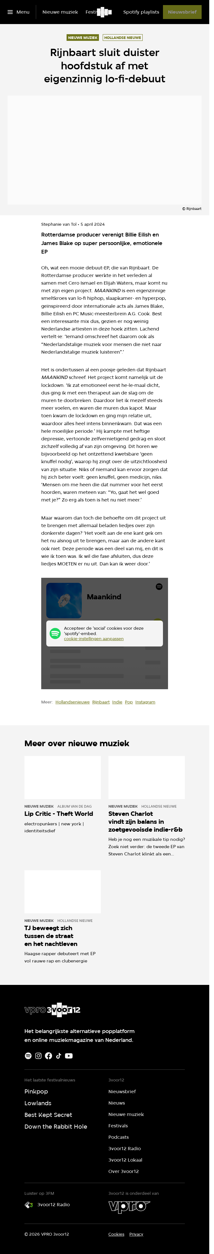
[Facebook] (48, 1056)
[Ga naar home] (105, 12)
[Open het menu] (18, 12)
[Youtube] (69, 1056)
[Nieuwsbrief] (182, 12)
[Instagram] (38, 1056)
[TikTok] (58, 1056)
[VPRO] (129, 1207)
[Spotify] (28, 1056)
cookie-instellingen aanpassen (94, 638)
